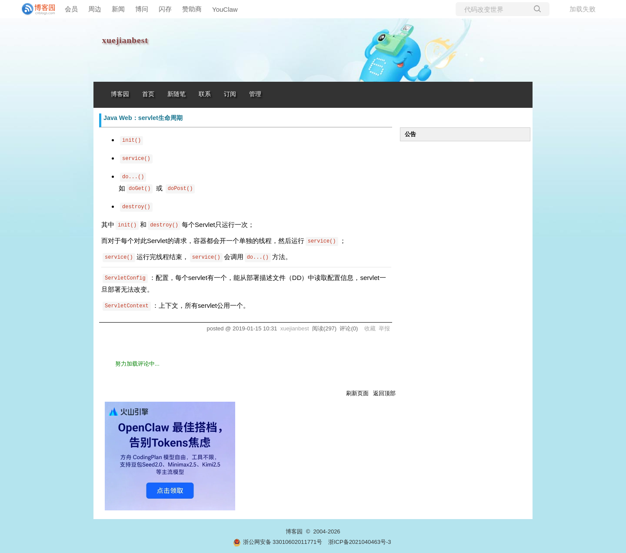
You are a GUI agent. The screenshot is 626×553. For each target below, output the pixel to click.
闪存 (165, 9)
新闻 (118, 9)
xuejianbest (125, 40)
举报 (384, 328)
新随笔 (176, 94)
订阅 (230, 94)
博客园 (120, 94)
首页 (148, 94)
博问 (141, 9)
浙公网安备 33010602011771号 (278, 542)
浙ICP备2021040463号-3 (359, 542)
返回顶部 (384, 393)
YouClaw (225, 9)
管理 (255, 94)
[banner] (34, 9)
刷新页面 (357, 393)
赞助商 (192, 9)
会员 (71, 9)
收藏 (370, 328)
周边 (94, 9)
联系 (205, 94)
